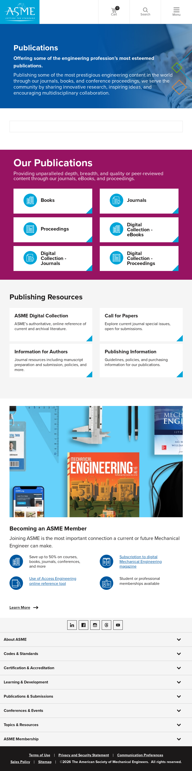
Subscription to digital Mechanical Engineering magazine (141, 561)
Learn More (20, 607)
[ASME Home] (20, 12)
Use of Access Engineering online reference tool (52, 581)
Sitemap (45, 762)
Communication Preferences (140, 755)
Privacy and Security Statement (83, 755)
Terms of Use (39, 755)
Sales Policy (20, 762)
